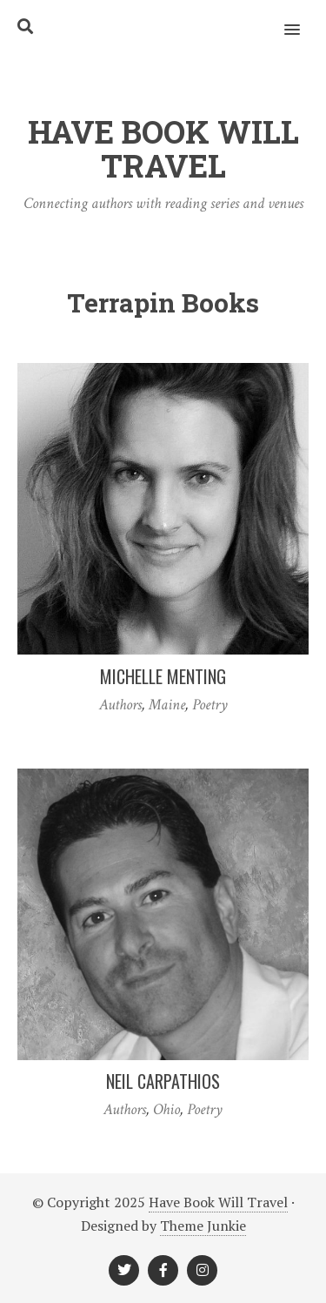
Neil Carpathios (163, 1081)
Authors (120, 705)
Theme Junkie (203, 1225)
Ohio (166, 1109)
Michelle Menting (163, 676)
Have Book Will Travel (218, 1202)
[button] (302, 18)
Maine (167, 705)
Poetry (210, 705)
